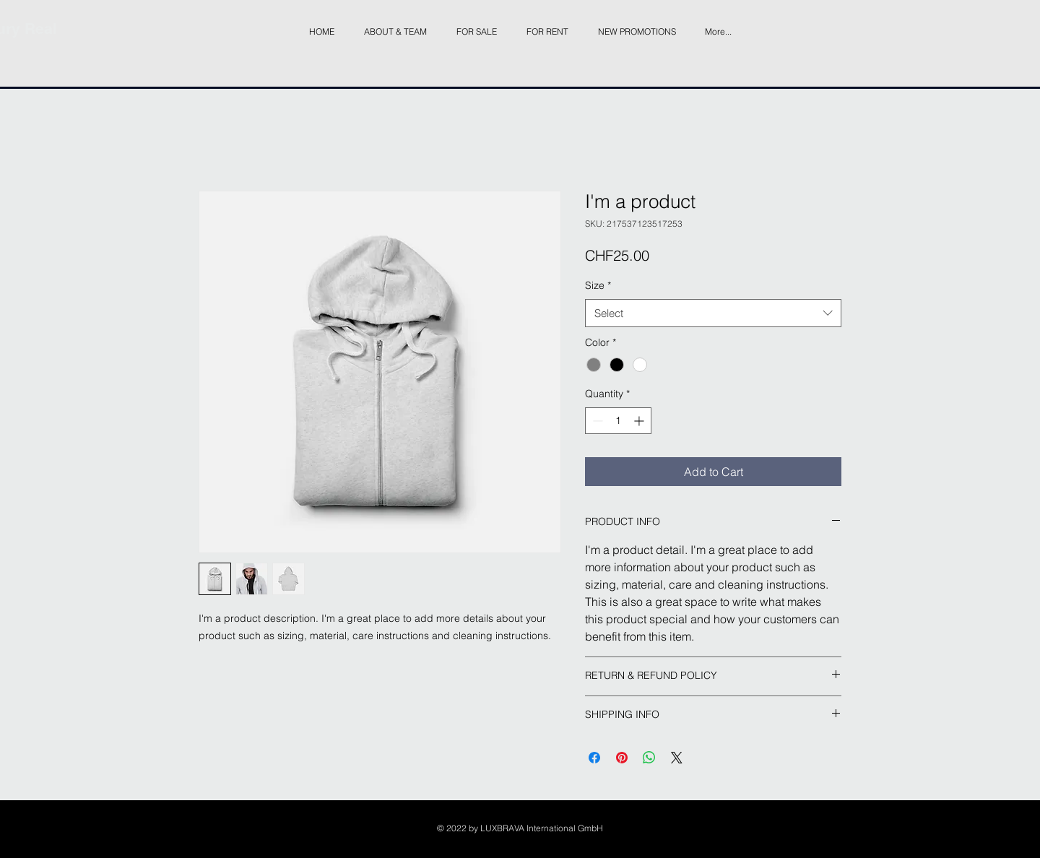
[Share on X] (676, 757)
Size (598, 285)
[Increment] (640, 420)
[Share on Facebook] (594, 757)
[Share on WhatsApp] (649, 757)
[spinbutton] (618, 420)
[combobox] (713, 313)
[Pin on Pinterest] (621, 757)
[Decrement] (596, 420)
